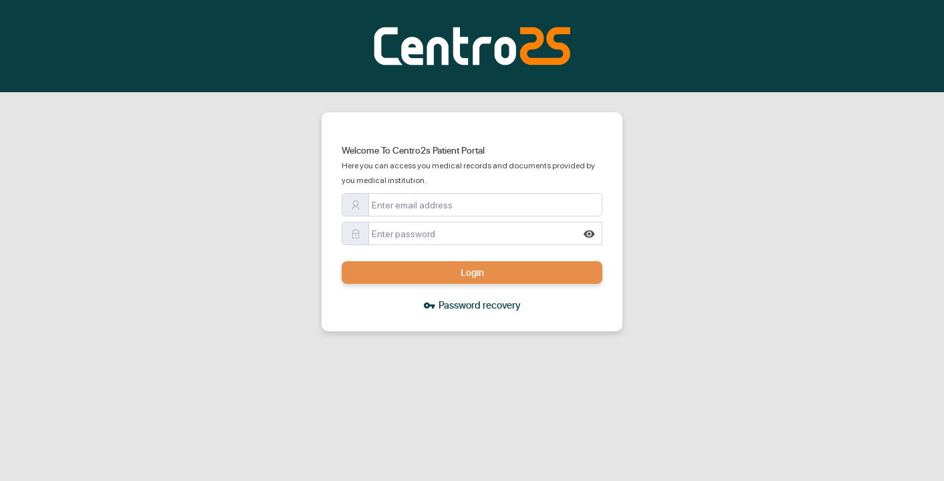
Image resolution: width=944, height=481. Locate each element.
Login (472, 272)
